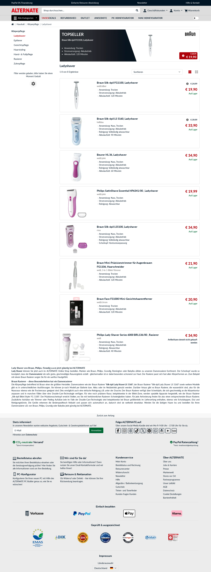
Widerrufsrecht (122, 472)
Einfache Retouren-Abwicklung (85, 3)
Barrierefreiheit (169, 497)
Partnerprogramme (171, 479)
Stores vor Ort (169, 476)
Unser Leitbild (169, 483)
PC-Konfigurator (123, 17)
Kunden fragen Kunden (126, 494)
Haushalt (21, 24)
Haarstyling (19, 49)
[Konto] (176, 10)
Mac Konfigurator (150, 17)
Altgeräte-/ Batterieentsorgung (129, 483)
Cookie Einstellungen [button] (172, 494)
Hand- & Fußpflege (23, 54)
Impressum (105, 555)
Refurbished (68, 17)
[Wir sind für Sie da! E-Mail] (81, 458)
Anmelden (96, 430)
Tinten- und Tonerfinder (126, 490)
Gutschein (120, 487)
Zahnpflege (19, 63)
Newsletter (142, 3)
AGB (165, 487)
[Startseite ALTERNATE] (24, 10)
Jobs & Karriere (170, 465)
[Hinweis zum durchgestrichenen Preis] (183, 56)
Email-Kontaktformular (86, 465)
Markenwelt (168, 472)
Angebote (100, 17)
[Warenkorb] (192, 10)
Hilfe (188, 3)
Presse (166, 469)
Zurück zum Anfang (105, 415)
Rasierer (18, 58)
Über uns (167, 461)
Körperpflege (33, 24)
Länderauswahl (105, 563)
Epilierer (18, 40)
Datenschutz (31, 434)
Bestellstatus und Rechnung (128, 465)
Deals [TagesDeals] (49, 17)
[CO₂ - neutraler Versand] (28, 442)
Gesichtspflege (21, 45)
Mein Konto (121, 461)
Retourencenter (123, 469)
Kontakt (196, 3)
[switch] (196, 18)
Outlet (85, 17)
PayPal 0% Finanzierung (21, 3)
